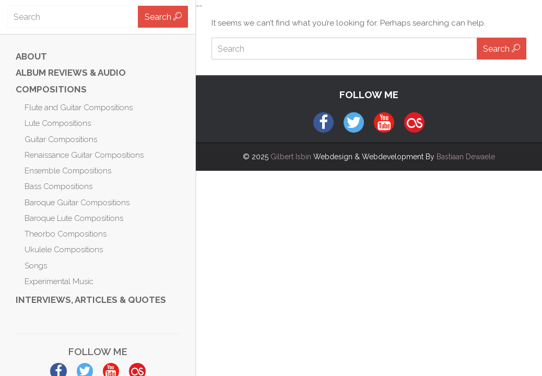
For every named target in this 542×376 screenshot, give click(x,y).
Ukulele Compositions (64, 249)
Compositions (51, 89)
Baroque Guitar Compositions (77, 202)
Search (163, 17)
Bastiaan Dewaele (466, 156)
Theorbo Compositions (66, 234)
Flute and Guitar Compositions (79, 107)
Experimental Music (59, 281)
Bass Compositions (58, 186)
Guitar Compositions (61, 139)
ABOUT (31, 56)
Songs (36, 266)
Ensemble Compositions (68, 170)
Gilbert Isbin (290, 156)
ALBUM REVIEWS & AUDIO (71, 72)
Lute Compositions (58, 123)
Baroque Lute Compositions (74, 218)
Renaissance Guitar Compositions (84, 155)
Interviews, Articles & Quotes (91, 300)
